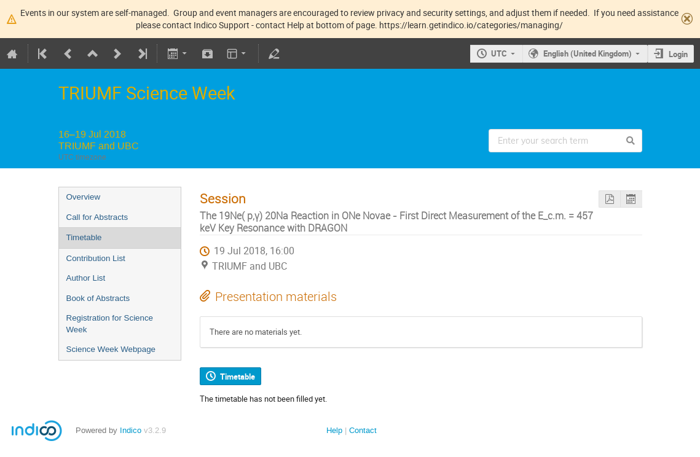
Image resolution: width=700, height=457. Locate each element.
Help (334, 430)
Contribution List (95, 258)
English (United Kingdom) (587, 53)
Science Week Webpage (110, 349)
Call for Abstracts (97, 217)
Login (678, 54)
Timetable (84, 237)
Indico (130, 430)
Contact (363, 430)
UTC (499, 53)
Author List (86, 278)
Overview (83, 196)
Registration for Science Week (110, 323)
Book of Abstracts (98, 298)
